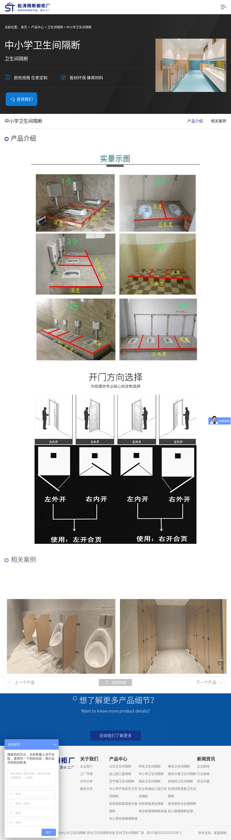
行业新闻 (203, 773)
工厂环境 (86, 773)
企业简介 (86, 766)
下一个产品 (210, 685)
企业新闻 (203, 766)
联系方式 (86, 788)
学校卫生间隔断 (150, 766)
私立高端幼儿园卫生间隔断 (153, 792)
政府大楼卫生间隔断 (182, 773)
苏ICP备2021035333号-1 (164, 832)
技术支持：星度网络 (212, 832)
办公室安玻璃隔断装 (123, 818)
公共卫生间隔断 (120, 766)
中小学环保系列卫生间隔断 (123, 792)
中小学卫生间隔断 (151, 773)
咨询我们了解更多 (115, 738)
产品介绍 (195, 121)
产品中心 (37, 27)
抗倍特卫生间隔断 (180, 781)
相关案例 (218, 121)
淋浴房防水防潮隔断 (182, 803)
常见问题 (203, 781)
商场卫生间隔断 (179, 766)
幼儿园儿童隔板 (120, 773)
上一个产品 (20, 685)
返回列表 (115, 685)
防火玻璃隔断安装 (180, 811)
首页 (24, 27)
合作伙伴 (86, 781)
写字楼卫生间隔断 (121, 781)
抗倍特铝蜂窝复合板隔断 (123, 807)
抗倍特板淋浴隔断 (151, 803)
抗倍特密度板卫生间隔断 (182, 792)
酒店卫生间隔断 (150, 781)
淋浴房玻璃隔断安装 (153, 811)
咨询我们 (21, 99)
